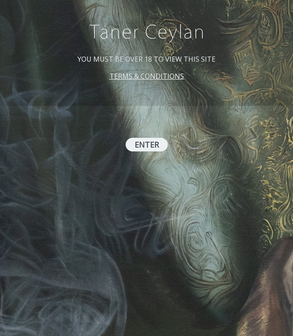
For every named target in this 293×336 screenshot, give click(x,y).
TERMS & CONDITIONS (146, 76)
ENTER (147, 145)
